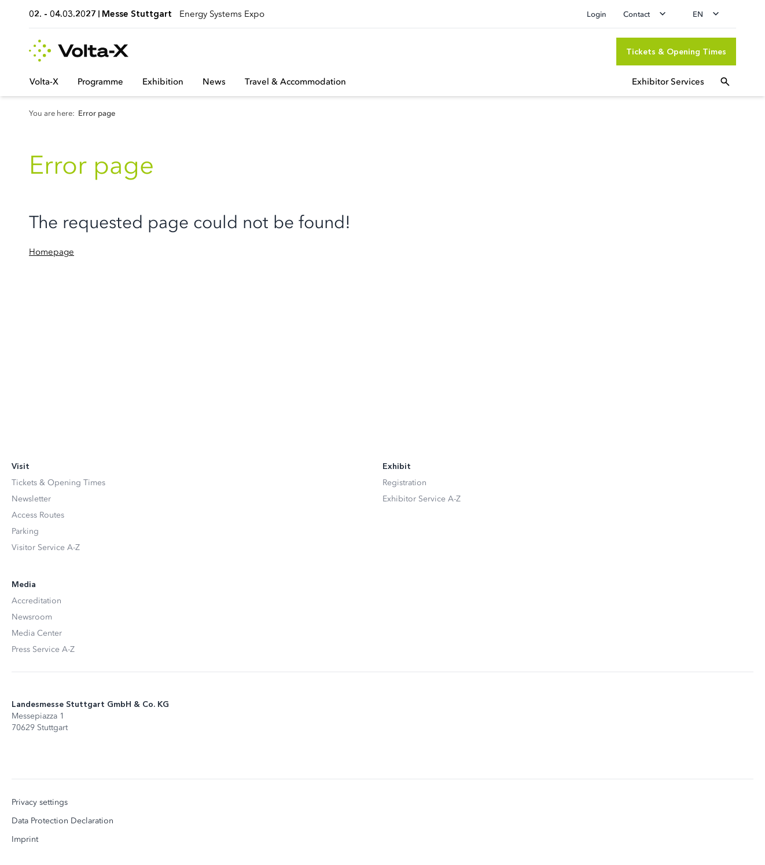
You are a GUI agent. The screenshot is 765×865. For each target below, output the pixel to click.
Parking (25, 531)
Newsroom (32, 617)
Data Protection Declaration (62, 821)
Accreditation (36, 601)
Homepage (51, 252)
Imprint (25, 839)
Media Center (37, 633)
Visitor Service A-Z (46, 547)
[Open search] (725, 82)
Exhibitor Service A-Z (421, 499)
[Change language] (709, 14)
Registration (404, 483)
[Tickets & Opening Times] (676, 51)
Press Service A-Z (43, 649)
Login (596, 14)
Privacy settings (40, 802)
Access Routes (38, 515)
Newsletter (31, 499)
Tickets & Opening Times (58, 483)
